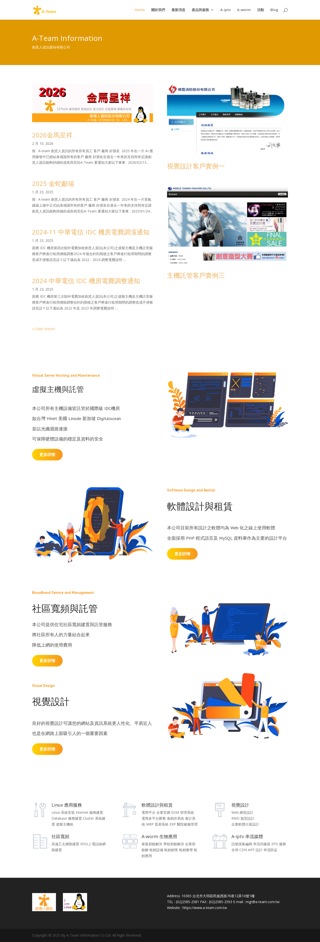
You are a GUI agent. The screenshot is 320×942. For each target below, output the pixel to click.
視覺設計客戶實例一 (196, 166)
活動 (260, 10)
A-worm (244, 10)
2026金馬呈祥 (52, 134)
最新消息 (178, 10)
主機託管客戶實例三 (196, 275)
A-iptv (225, 10)
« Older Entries (43, 328)
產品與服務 (200, 10)
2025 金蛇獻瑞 (53, 183)
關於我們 (158, 10)
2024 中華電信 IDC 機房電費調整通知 (86, 280)
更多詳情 (47, 454)
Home (140, 10)
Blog (274, 10)
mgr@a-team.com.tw (263, 901)
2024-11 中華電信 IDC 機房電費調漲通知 (91, 231)
